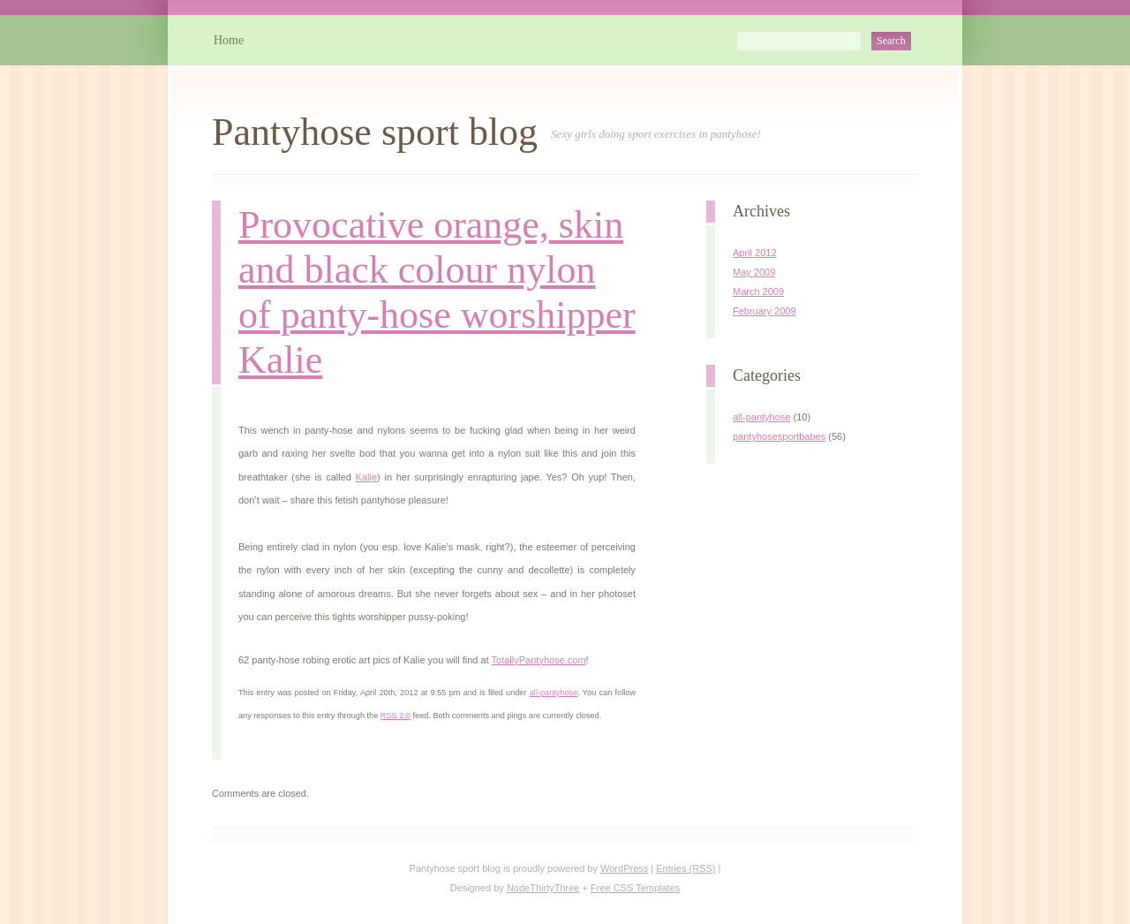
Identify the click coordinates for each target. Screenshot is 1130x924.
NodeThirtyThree (543, 887)
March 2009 (758, 291)
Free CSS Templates (635, 887)
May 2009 (754, 272)
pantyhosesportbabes (779, 436)
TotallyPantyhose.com (539, 660)
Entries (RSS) (685, 868)
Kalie (366, 477)
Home (229, 40)
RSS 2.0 (395, 715)
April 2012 (755, 252)
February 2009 (764, 311)
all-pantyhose (553, 692)
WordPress (624, 868)
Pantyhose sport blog (375, 132)
